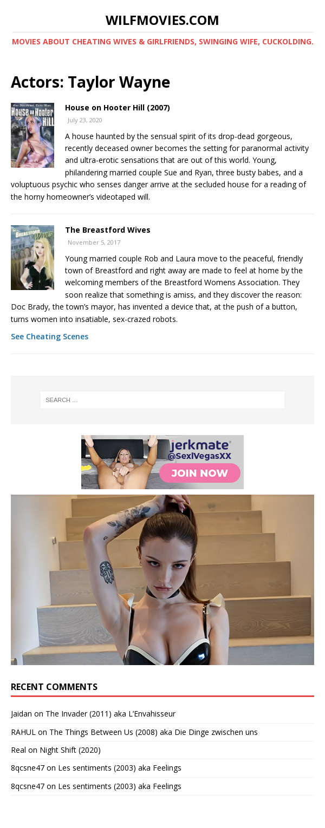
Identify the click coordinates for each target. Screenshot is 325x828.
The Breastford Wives (108, 230)
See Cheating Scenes (49, 336)
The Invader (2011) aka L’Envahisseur (111, 713)
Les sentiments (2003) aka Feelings (119, 768)
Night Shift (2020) (70, 750)
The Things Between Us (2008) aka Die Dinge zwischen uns (153, 732)
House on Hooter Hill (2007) (117, 107)
